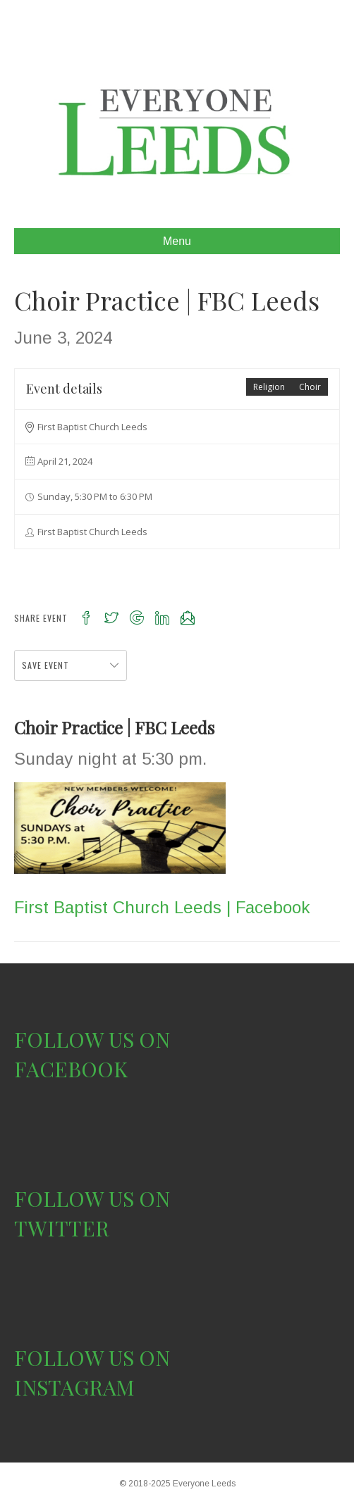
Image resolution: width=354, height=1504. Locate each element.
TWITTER (61, 1228)
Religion (269, 387)
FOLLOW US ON (92, 1039)
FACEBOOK (71, 1069)
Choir (310, 387)
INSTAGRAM (74, 1387)
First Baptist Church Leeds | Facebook (162, 907)
